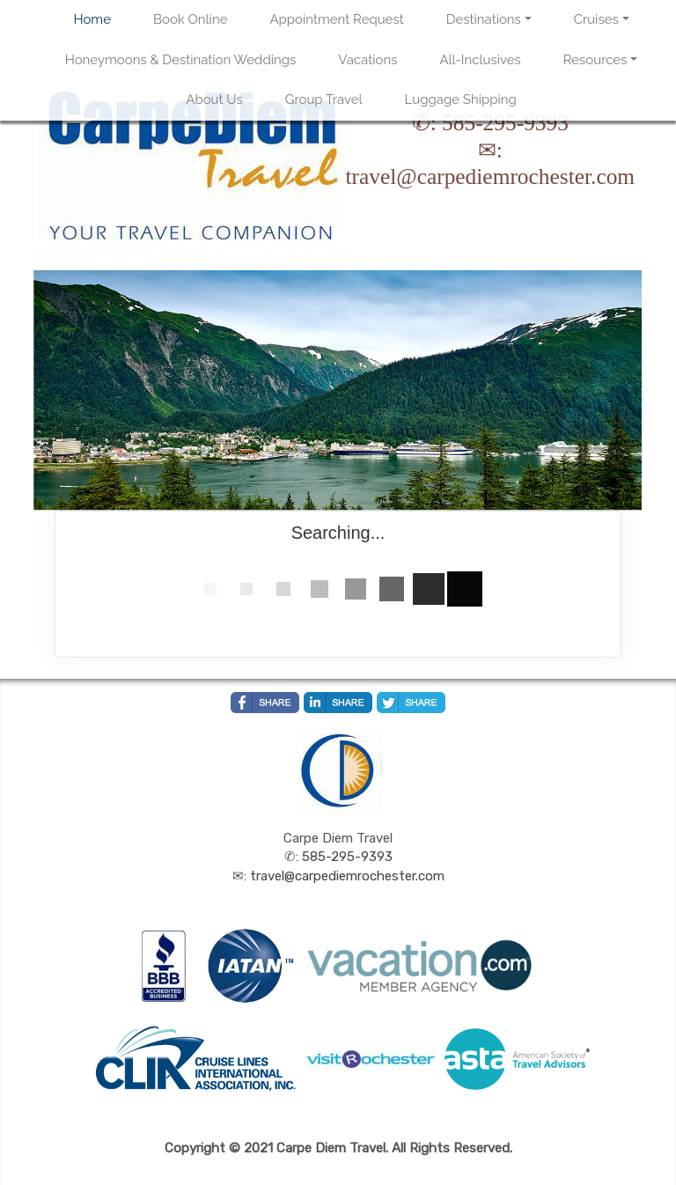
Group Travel (324, 99)
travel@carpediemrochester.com (490, 176)
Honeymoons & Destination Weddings (181, 60)
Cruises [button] (596, 19)
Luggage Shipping (461, 99)
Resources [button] (595, 60)
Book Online (190, 19)
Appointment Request (336, 19)
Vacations (367, 60)
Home (92, 19)
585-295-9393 (505, 122)
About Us (214, 99)
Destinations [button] (483, 19)
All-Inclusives (479, 60)
